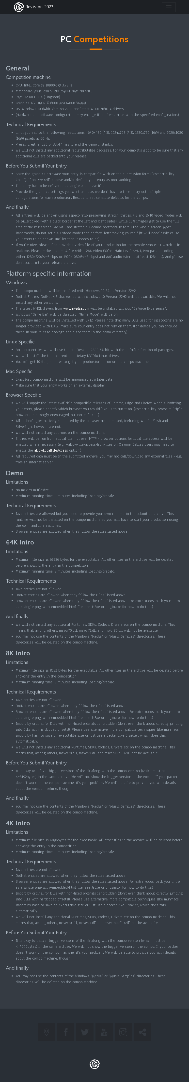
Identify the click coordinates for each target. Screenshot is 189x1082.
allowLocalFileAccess (51, 450)
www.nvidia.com (76, 308)
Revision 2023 (33, 7)
